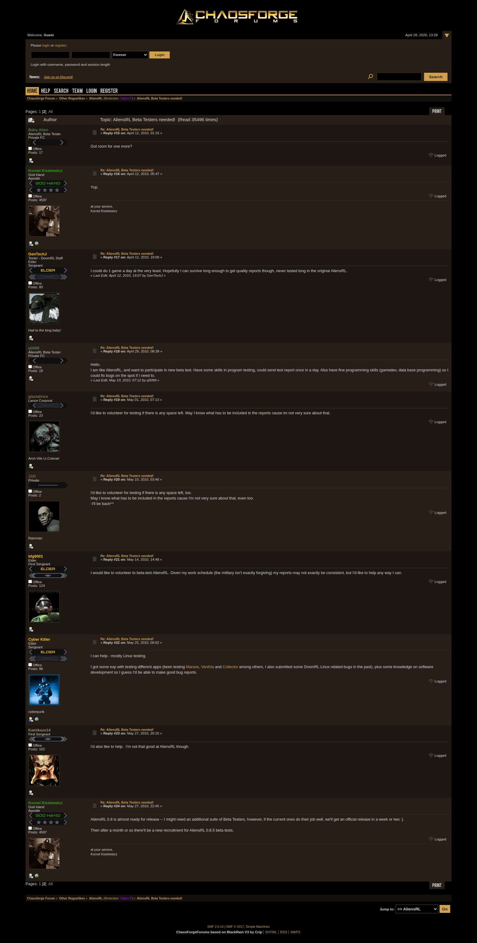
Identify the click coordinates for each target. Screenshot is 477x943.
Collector (230, 666)
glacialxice (38, 396)
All (50, 111)
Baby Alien (38, 130)
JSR (32, 476)
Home (32, 91)
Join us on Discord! (58, 77)
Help (45, 91)
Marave (192, 666)
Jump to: (387, 909)
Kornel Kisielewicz (45, 170)
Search (61, 91)
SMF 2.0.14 (215, 926)
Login (91, 91)
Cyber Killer (39, 639)
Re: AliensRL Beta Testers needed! (127, 129)
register (60, 45)
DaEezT (126, 98)
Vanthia (207, 666)
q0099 (33, 348)
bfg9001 (35, 556)
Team (77, 91)
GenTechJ (37, 254)
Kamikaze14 (39, 730)
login (46, 45)
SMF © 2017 (235, 926)
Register (109, 91)
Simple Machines (258, 926)
